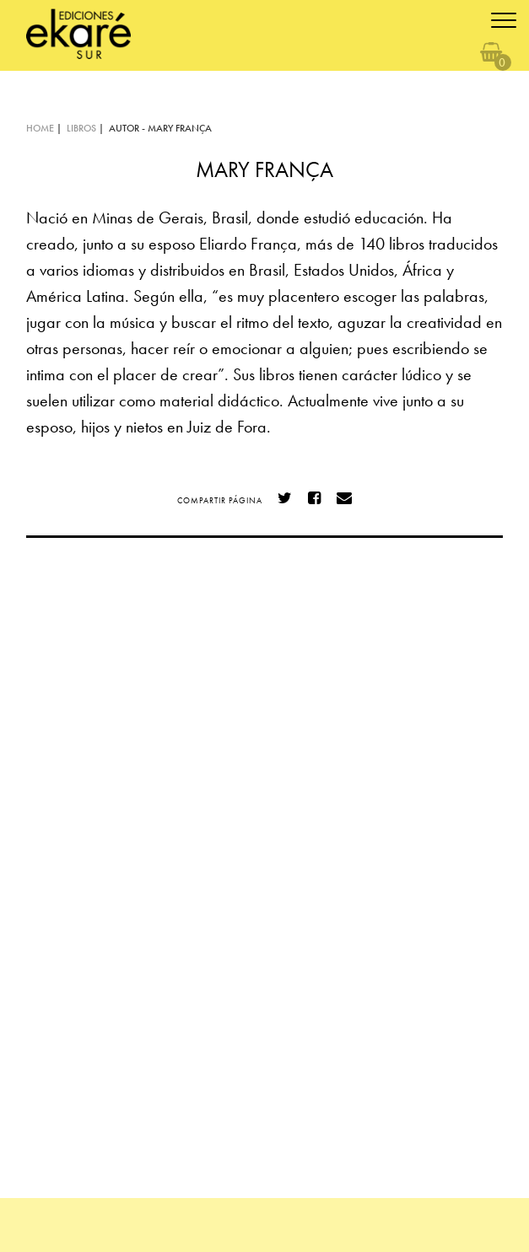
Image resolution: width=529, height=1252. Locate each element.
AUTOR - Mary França (160, 128)
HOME (40, 128)
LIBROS (81, 128)
